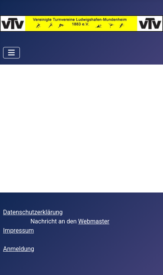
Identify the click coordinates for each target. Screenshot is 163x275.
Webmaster (93, 221)
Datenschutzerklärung (33, 212)
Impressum (18, 230)
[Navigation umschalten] (11, 52)
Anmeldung (18, 248)
